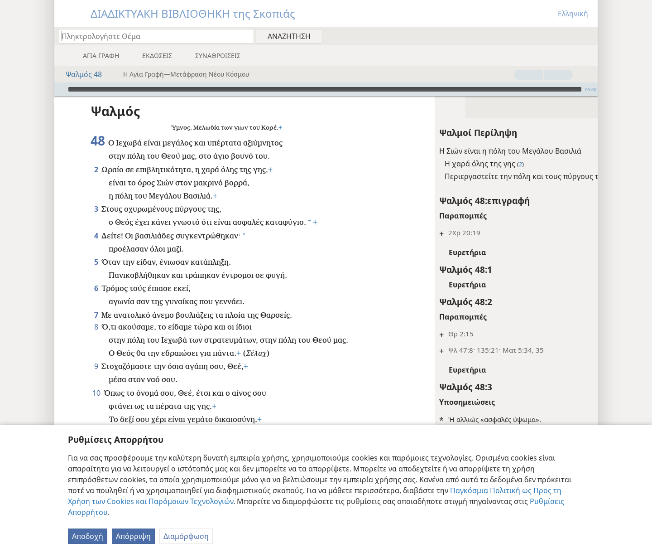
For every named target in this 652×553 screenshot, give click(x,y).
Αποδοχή (87, 536)
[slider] (324, 89)
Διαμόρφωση (186, 536)
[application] (326, 89)
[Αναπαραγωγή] (60, 89)
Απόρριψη (133, 536)
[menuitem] (587, 36)
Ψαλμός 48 (79, 74)
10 (96, 393)
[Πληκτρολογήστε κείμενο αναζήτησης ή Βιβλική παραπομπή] (152, 36)
